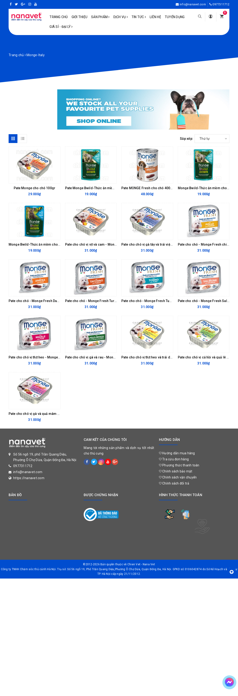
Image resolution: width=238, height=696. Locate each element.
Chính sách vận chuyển (178, 477)
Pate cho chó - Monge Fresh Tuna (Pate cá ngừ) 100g (162, 301)
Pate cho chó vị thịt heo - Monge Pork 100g (42, 357)
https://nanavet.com (28, 478)
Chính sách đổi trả (174, 483)
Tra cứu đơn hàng (174, 459)
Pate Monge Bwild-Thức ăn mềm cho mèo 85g (100, 188)
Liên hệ (155, 17)
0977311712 (220, 4)
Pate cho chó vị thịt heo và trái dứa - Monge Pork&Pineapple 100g (171, 357)
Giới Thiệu (80, 17)
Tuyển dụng (175, 17)
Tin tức (139, 17)
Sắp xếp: (186, 138)
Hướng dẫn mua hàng (177, 453)
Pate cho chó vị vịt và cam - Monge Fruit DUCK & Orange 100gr (113, 244)
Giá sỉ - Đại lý (61, 27)
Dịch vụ (120, 17)
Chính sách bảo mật (175, 471)
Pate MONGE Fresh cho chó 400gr (147, 188)
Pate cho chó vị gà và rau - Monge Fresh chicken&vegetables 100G (116, 357)
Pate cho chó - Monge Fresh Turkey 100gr (97, 301)
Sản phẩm (100, 17)
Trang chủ (59, 17)
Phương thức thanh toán (179, 465)
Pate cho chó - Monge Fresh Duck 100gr (39, 301)
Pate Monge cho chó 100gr (34, 188)
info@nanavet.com (193, 4)
